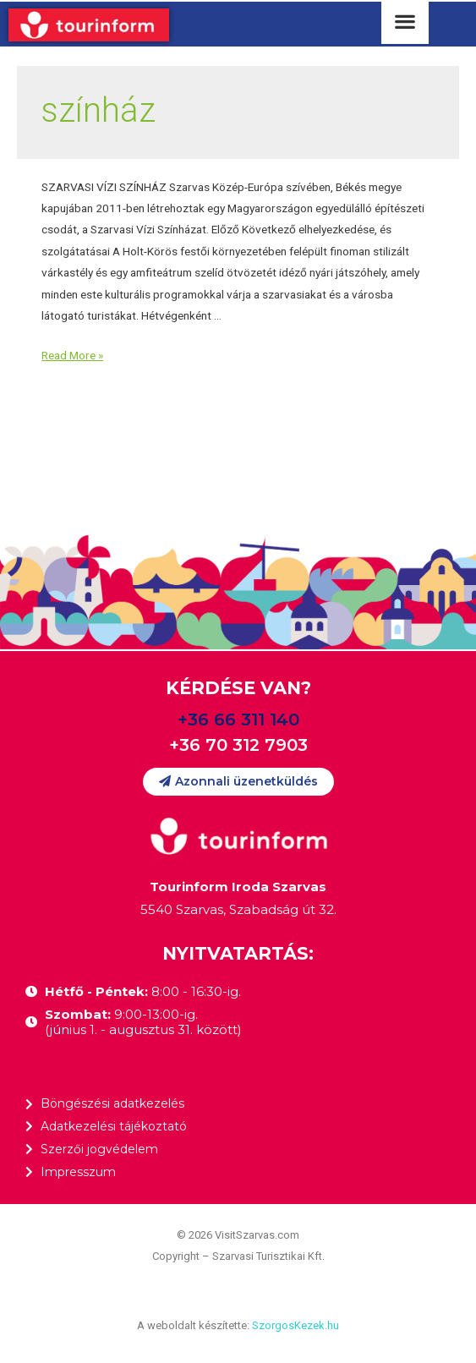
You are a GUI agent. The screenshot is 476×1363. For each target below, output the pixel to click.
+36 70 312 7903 (238, 745)
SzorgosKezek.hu (295, 1325)
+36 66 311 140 (238, 719)
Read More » (72, 355)
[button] (238, 782)
